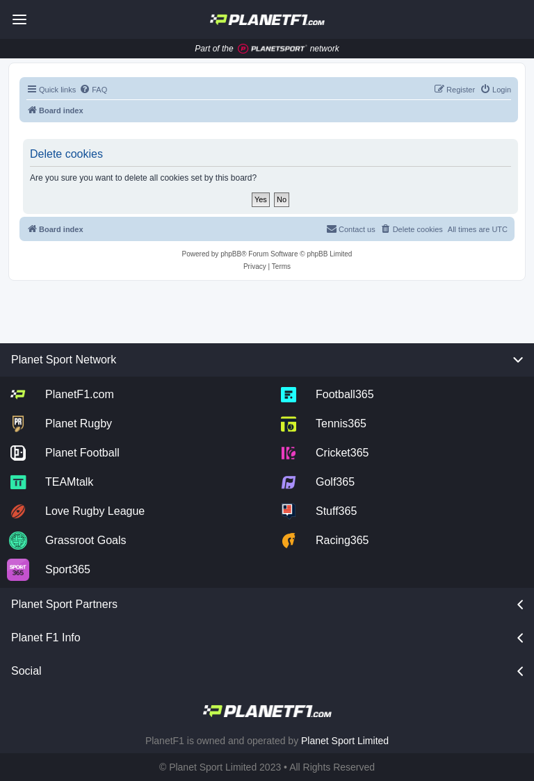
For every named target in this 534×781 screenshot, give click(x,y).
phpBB (230, 254)
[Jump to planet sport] (272, 49)
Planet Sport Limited (345, 740)
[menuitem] (93, 89)
